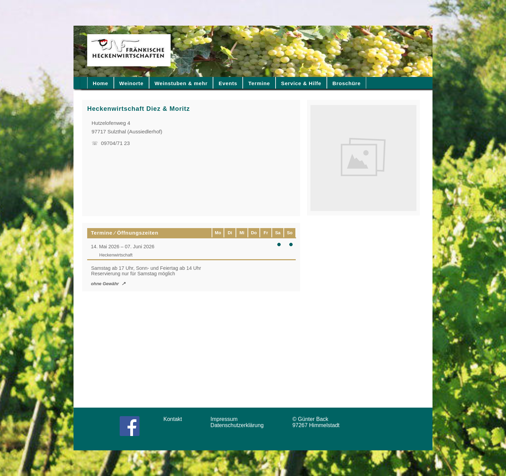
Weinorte (131, 83)
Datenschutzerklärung (239, 425)
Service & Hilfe (301, 83)
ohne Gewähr (105, 283)
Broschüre (346, 83)
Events (228, 83)
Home (100, 83)
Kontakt (175, 419)
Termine (259, 83)
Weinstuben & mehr (181, 83)
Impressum (226, 419)
